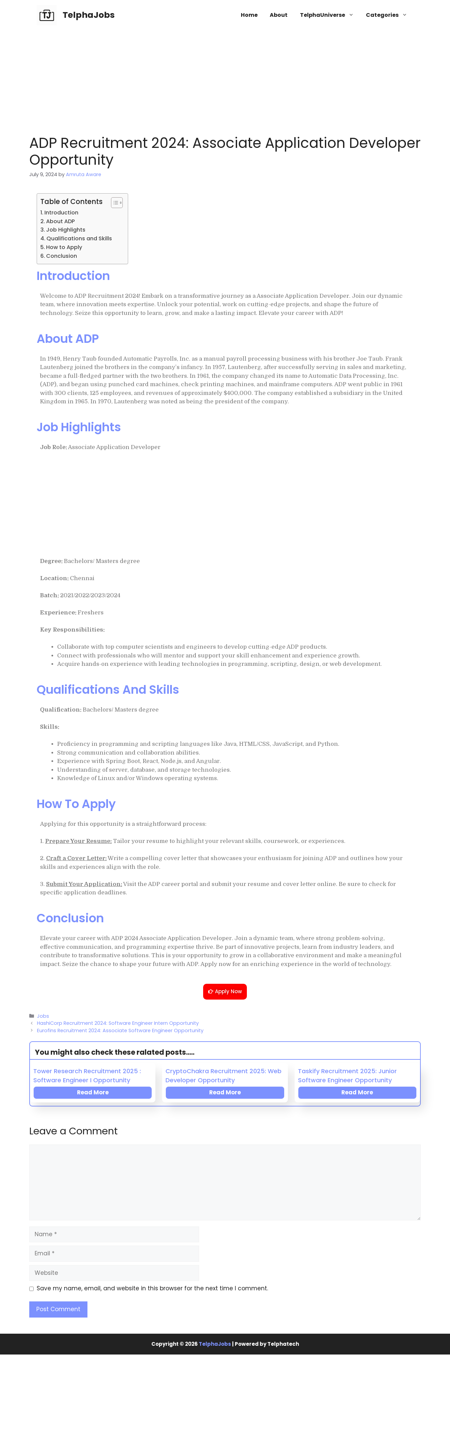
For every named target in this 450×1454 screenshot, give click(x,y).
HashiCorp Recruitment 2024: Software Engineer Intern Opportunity (118, 1023)
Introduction (61, 212)
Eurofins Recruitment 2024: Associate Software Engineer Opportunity (120, 1030)
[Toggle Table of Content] (113, 202)
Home (249, 15)
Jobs (43, 1016)
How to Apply (64, 247)
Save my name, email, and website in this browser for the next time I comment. (152, 1288)
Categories (389, 15)
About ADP (60, 221)
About (279, 15)
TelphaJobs (89, 15)
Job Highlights (65, 230)
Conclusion (61, 256)
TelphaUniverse (330, 15)
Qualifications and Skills (79, 238)
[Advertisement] (225, 79)
